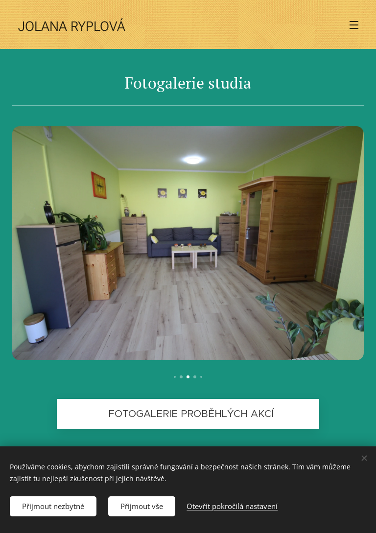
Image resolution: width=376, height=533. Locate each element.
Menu (354, 24)
